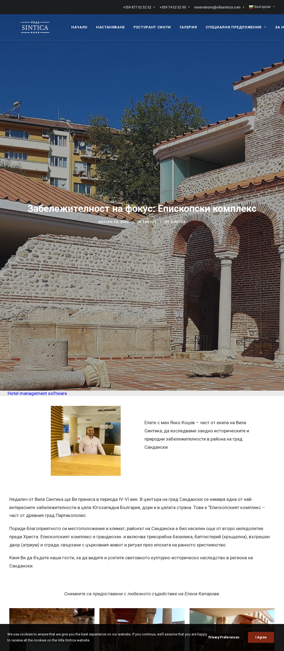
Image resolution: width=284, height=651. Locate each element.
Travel (149, 183)
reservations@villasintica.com (219, 7)
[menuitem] (139, 7)
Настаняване (110, 25)
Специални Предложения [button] (236, 25)
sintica (178, 183)
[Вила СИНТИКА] (28, 25)
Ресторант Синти (152, 25)
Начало (79, 25)
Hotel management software (37, 316)
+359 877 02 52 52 (139, 7)
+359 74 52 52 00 (174, 7)
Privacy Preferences (223, 637)
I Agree (261, 637)
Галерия (188, 25)
